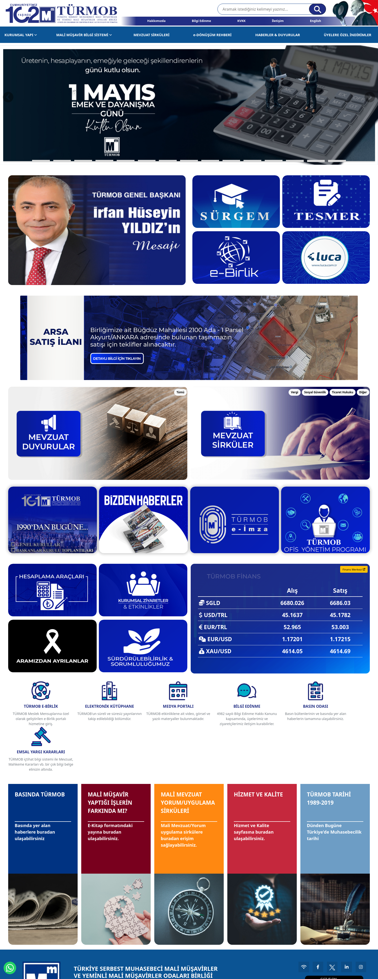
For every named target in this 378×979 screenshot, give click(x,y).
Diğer (363, 392)
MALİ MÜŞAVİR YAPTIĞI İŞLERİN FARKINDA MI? (115, 760)
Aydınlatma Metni (347, 971)
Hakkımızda (156, 21)
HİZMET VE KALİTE (252, 755)
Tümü (180, 392)
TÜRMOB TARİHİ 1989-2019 (334, 755)
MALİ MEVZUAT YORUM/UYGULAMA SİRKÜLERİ (189, 760)
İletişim (278, 21)
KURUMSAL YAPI (20, 34)
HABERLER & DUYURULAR (277, 34)
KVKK (241, 21)
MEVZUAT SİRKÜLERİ (151, 34)
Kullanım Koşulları (315, 971)
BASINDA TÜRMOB (30, 755)
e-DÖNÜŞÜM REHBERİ (212, 34)
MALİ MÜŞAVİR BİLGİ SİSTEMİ (84, 34)
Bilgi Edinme (201, 21)
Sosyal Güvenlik (315, 392)
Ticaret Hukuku (342, 392)
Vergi (294, 392)
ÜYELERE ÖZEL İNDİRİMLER (347, 34)
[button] (41, 161)
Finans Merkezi (354, 569)
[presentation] (8, 97)
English (315, 21)
